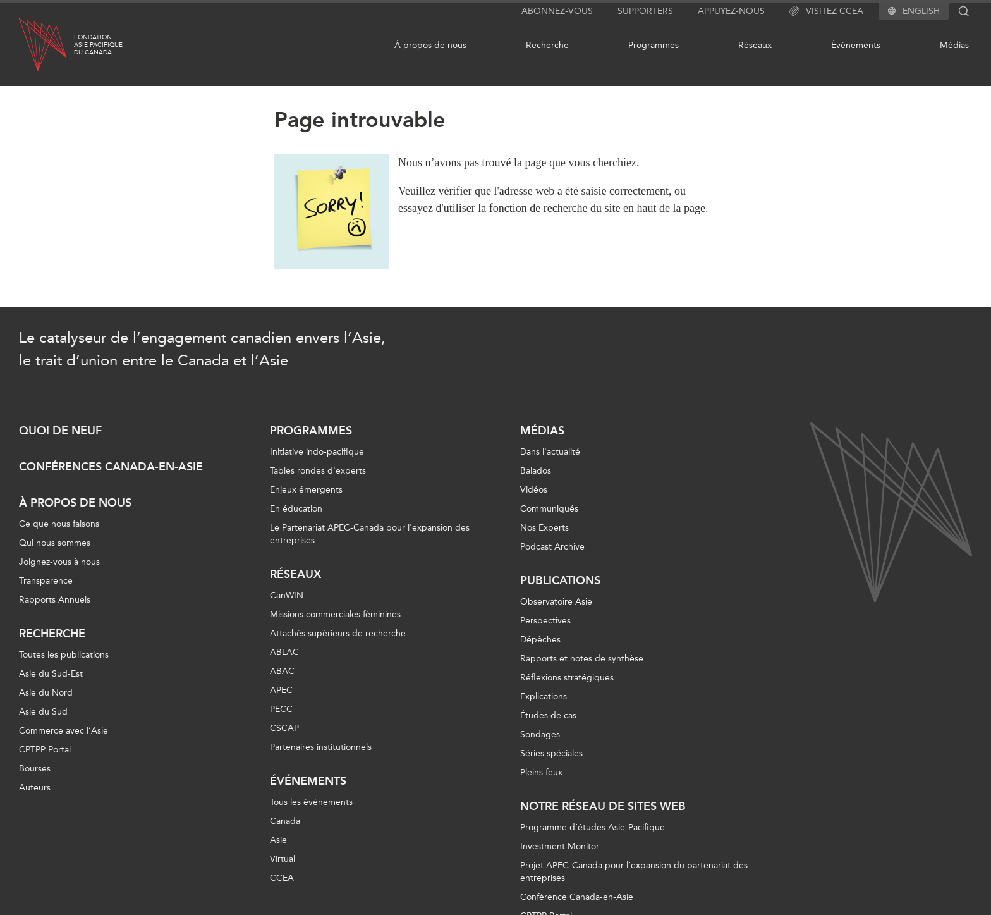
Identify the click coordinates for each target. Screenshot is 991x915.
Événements (855, 45)
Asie (278, 840)
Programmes (653, 45)
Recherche (547, 45)
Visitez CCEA (826, 11)
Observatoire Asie (556, 601)
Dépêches (540, 639)
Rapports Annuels (54, 599)
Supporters (645, 11)
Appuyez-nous (731, 11)
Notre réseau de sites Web (603, 806)
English (921, 11)
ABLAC (284, 652)
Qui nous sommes (54, 542)
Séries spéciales (551, 753)
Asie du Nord (46, 692)
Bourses (35, 768)
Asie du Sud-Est (51, 673)
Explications (543, 696)
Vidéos (533, 489)
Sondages (540, 734)
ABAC (282, 671)
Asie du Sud (43, 711)
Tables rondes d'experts (318, 470)
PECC (281, 709)
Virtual (282, 859)
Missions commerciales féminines (335, 614)
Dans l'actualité (550, 451)
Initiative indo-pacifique (317, 451)
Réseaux (755, 45)
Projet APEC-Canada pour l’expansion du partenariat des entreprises (634, 871)
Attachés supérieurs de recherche (338, 633)
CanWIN (286, 595)
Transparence (46, 580)
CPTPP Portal (45, 749)
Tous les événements (311, 802)
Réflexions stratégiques (567, 677)
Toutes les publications (64, 654)
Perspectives (545, 620)
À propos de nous (430, 45)
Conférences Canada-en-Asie (111, 467)
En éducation (296, 508)
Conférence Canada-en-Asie (576, 897)
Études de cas (548, 715)
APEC (281, 690)
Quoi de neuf (60, 431)
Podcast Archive (552, 546)
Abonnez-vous (557, 11)
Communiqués (549, 508)
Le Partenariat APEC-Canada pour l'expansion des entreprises (370, 534)
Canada (285, 821)
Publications (560, 580)
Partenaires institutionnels (321, 747)
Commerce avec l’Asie (63, 730)
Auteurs (35, 787)
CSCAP (284, 728)
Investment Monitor (559, 846)
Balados (535, 470)
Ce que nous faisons (59, 524)
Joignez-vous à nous (59, 561)
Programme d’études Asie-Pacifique (592, 827)
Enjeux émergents (306, 489)
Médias (954, 45)
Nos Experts (544, 527)
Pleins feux (541, 772)
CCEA (282, 878)
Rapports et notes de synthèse (581, 658)
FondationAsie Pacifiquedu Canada (98, 45)
